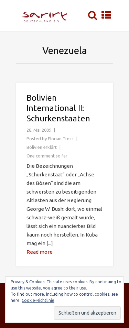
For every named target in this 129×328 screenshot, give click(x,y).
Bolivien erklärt (41, 147)
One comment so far (46, 155)
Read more (39, 252)
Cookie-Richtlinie (38, 300)
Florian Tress (61, 138)
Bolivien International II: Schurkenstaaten (58, 108)
